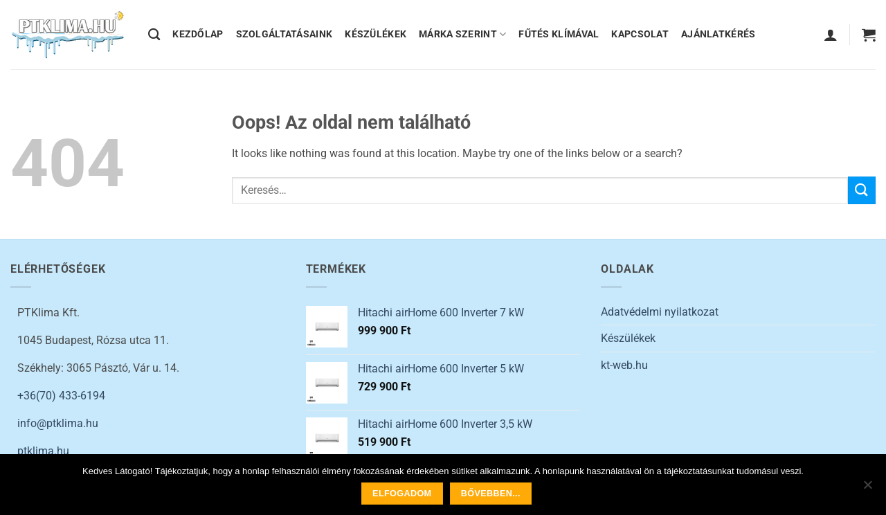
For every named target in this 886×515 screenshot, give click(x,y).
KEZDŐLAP (197, 34)
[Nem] (867, 489)
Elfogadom (401, 493)
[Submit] (862, 190)
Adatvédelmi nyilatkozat (659, 311)
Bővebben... (491, 493)
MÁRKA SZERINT (462, 34)
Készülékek (628, 338)
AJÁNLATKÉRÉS (718, 34)
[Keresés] (154, 35)
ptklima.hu (43, 451)
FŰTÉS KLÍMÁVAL (558, 34)
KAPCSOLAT (640, 34)
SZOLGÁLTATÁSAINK (284, 34)
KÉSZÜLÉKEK (375, 34)
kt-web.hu (624, 365)
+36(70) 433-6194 (61, 395)
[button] (831, 34)
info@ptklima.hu (57, 423)
